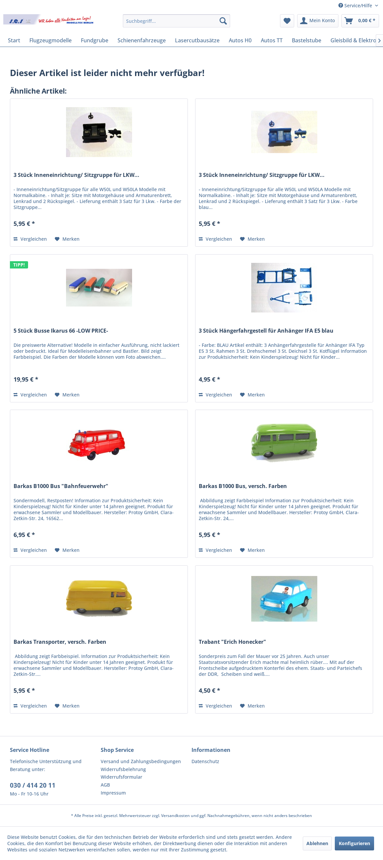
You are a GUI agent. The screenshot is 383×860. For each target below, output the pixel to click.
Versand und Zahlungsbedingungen (141, 761)
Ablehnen (317, 843)
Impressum (113, 793)
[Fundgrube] (94, 40)
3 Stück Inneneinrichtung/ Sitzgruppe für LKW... (76, 175)
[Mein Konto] (317, 20)
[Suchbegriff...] (176, 20)
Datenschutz (205, 761)
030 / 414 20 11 (32, 785)
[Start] (14, 40)
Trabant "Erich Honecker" (232, 641)
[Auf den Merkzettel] (67, 239)
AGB (105, 785)
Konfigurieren (354, 843)
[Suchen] (223, 20)
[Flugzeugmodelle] (50, 40)
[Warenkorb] (360, 20)
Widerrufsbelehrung (123, 769)
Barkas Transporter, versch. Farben (60, 641)
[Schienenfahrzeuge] (141, 40)
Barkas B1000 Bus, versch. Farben (243, 486)
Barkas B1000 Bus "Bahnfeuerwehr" (61, 486)
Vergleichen (30, 239)
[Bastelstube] (306, 40)
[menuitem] (176, 20)
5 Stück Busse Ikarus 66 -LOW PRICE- (61, 330)
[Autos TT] (271, 40)
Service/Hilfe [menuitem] (355, 5)
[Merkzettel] (287, 20)
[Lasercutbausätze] (197, 40)
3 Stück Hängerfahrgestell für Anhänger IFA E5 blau (266, 330)
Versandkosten (175, 815)
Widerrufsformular (121, 777)
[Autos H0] (240, 40)
